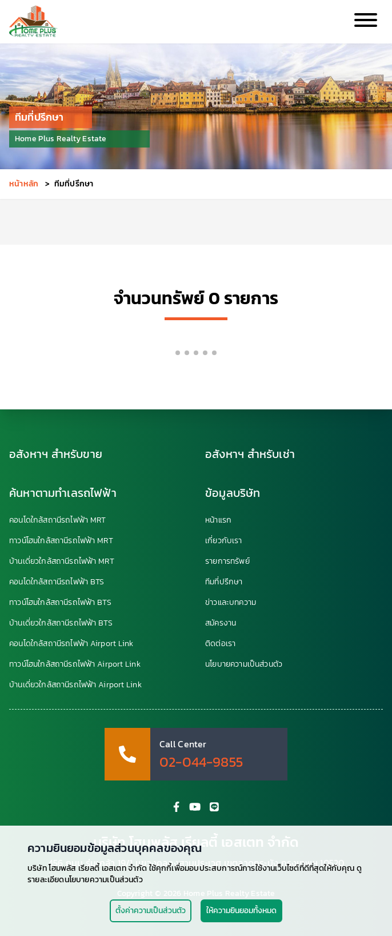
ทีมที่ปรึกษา (223, 582)
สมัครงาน (220, 623)
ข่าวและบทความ (230, 602)
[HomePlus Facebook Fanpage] (176, 806)
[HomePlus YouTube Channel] (195, 806)
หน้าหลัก (23, 184)
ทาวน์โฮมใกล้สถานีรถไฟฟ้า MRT (61, 541)
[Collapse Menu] (364, 22)
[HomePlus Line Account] (214, 806)
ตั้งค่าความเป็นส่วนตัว (150, 911)
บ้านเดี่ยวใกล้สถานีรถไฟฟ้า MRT (61, 561)
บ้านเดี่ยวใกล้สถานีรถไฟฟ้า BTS (61, 623)
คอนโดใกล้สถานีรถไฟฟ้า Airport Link (71, 644)
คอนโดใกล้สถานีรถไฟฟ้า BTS (56, 582)
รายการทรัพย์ (227, 561)
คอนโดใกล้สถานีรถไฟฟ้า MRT (57, 520)
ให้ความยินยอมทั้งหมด (241, 911)
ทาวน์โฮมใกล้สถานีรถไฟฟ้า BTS (60, 602)
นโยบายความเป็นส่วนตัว (243, 664)
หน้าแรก (218, 520)
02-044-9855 (201, 762)
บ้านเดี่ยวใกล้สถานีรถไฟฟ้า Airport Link (75, 685)
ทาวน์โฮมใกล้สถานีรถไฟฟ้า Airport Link (75, 664)
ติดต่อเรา (220, 644)
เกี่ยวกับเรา (223, 541)
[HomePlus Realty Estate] (33, 22)
